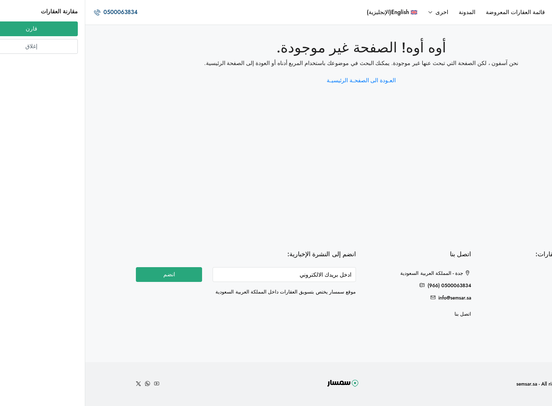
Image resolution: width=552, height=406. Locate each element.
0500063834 (30, 12)
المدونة (382, 12)
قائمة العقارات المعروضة (430, 12)
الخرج (490, 298)
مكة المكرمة (482, 310)
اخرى (356, 12)
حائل (491, 322)
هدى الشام (485, 286)
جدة (492, 274)
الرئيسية (480, 12)
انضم (84, 274)
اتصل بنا (377, 313)
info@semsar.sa (369, 297)
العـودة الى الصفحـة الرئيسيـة (276, 80)
